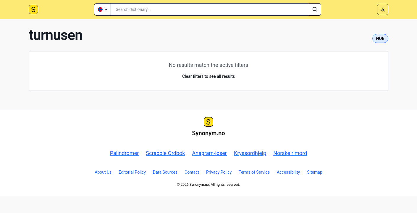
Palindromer (124, 153)
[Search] (315, 9)
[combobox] (216, 9)
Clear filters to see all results (208, 76)
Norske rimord (290, 153)
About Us (103, 172)
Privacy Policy (219, 172)
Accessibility (288, 172)
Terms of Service (254, 172)
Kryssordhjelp (250, 153)
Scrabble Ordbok (165, 153)
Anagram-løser (209, 153)
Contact (192, 172)
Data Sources (165, 172)
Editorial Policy (132, 172)
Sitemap (314, 172)
